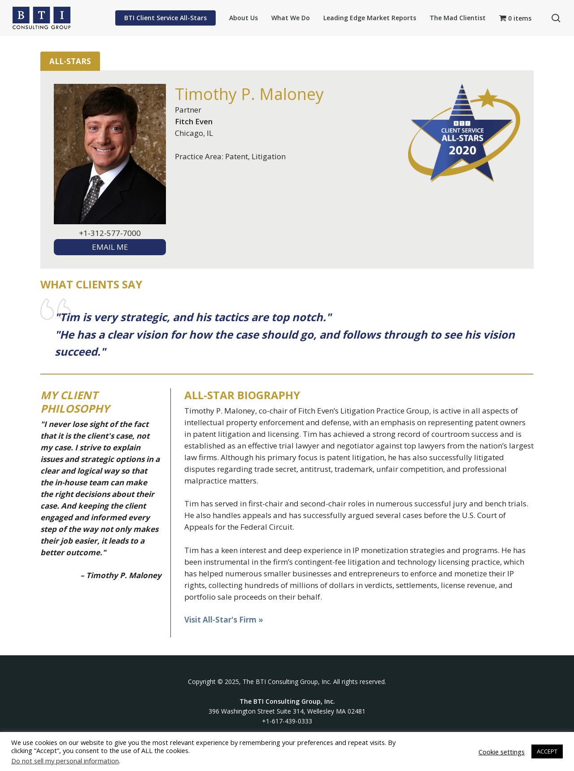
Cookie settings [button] (501, 752)
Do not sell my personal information (65, 760)
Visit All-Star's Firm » (223, 619)
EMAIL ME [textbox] (110, 247)
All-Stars (70, 61)
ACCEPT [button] (547, 751)
